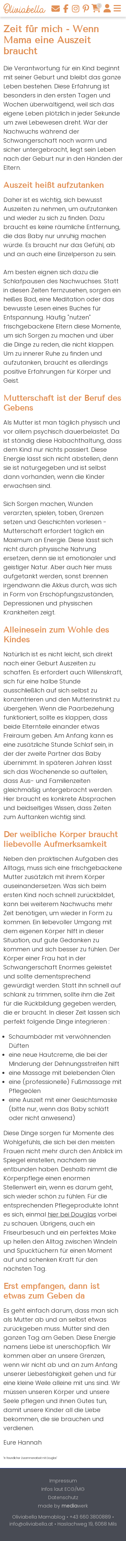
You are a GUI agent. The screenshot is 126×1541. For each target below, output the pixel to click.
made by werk (63, 1505)
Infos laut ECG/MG (63, 1489)
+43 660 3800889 (90, 1517)
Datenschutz (63, 1497)
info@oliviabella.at (31, 1524)
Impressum (63, 1480)
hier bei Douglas (72, 1214)
